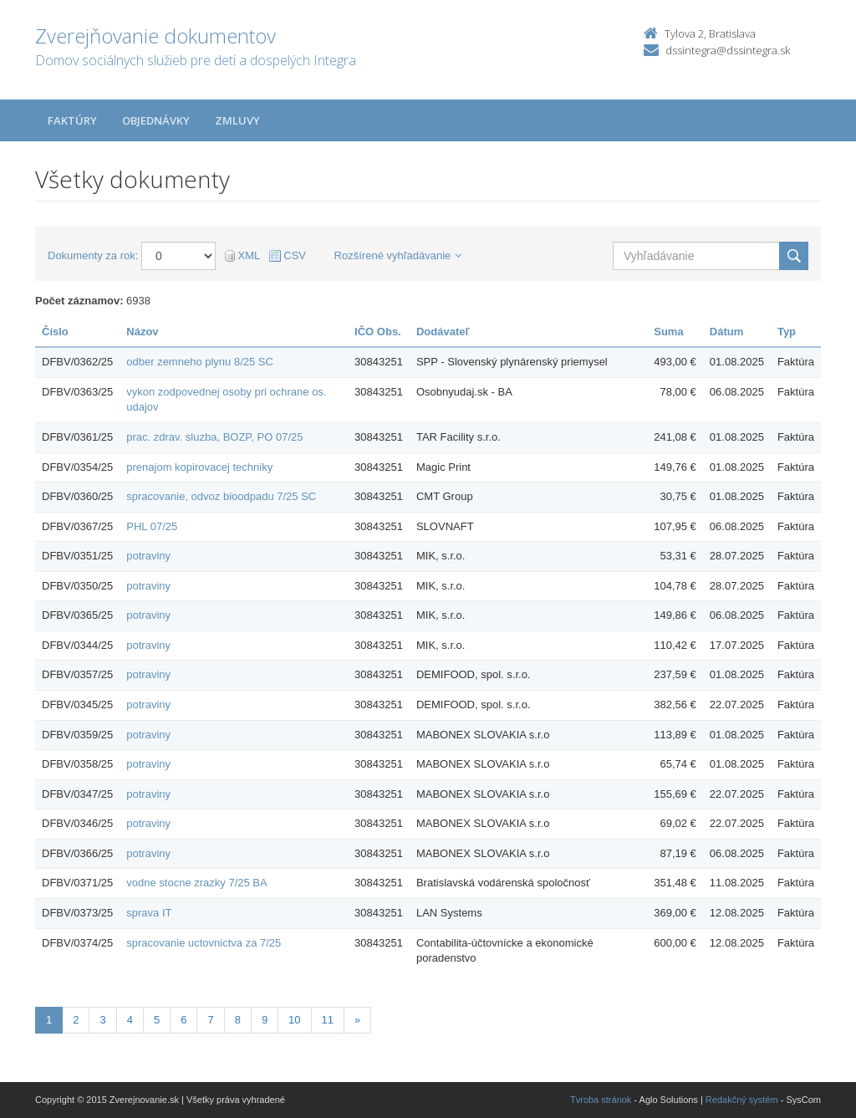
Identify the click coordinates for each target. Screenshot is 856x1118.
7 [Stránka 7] (210, 1019)
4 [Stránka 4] (130, 1019)
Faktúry (72, 120)
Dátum (726, 331)
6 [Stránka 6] (183, 1019)
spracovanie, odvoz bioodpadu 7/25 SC (221, 496)
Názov (142, 331)
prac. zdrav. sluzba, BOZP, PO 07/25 (214, 437)
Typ (786, 331)
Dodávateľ (443, 331)
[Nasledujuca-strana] (357, 1020)
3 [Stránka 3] (102, 1019)
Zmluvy (237, 120)
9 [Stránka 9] (265, 1019)
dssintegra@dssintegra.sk (727, 50)
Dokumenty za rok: (93, 255)
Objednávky (156, 120)
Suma (668, 331)
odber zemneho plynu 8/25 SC (199, 361)
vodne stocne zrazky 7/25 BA (196, 882)
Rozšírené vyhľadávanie (398, 255)
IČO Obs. (377, 331)
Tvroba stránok (600, 1100)
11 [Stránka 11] (328, 1019)
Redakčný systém (742, 1100)
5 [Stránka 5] (157, 1019)
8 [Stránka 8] (238, 1019)
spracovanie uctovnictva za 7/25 (203, 943)
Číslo (55, 331)
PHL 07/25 (151, 526)
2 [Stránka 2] (76, 1019)
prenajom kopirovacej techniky (199, 467)
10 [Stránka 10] (294, 1019)
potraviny (148, 555)
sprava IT (148, 912)
